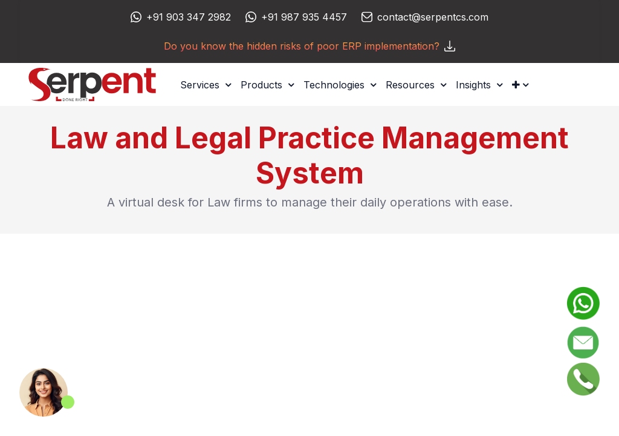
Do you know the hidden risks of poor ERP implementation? (309, 46)
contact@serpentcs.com (432, 17)
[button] (520, 85)
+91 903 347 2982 (188, 17)
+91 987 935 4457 (304, 17)
